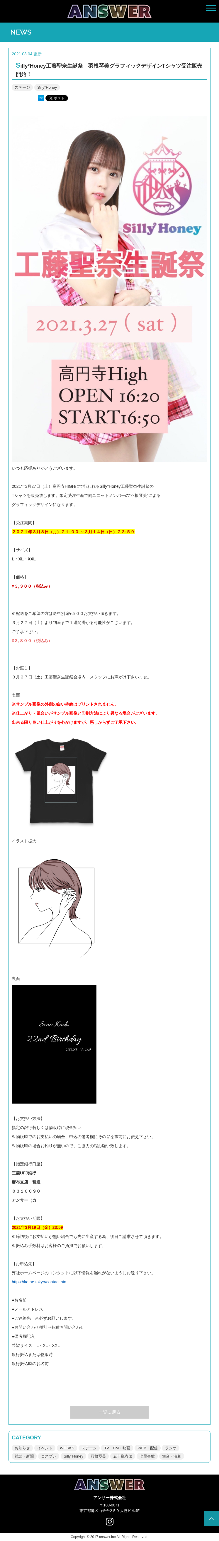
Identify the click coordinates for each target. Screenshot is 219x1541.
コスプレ (48, 1456)
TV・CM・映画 (117, 1448)
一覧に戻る (109, 1412)
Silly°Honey (47, 87)
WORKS (67, 1448)
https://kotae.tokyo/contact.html (40, 1282)
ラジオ (170, 1448)
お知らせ (22, 1448)
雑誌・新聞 (24, 1456)
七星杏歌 (147, 1456)
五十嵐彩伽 (122, 1456)
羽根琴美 (98, 1456)
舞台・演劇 (171, 1456)
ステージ (22, 87)
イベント (44, 1448)
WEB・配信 (147, 1448)
